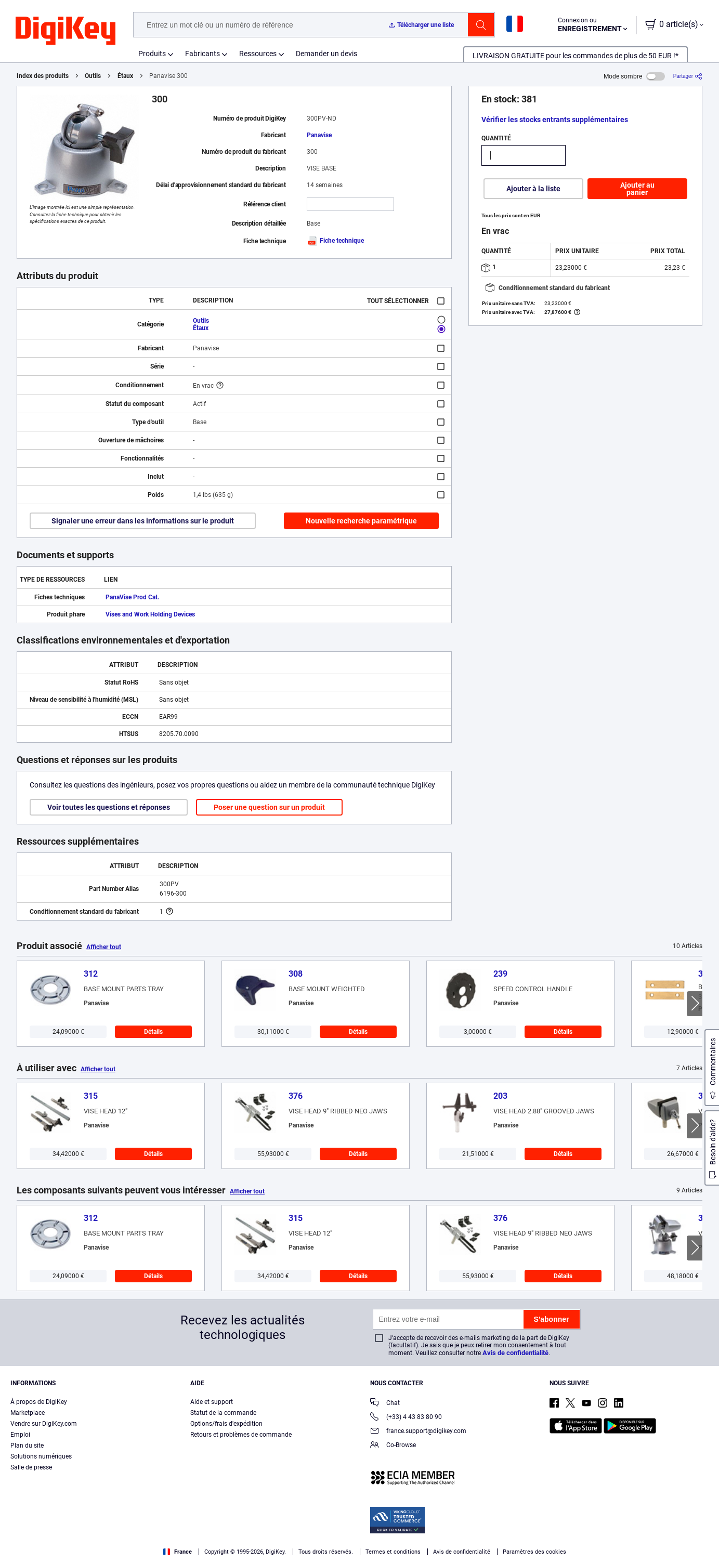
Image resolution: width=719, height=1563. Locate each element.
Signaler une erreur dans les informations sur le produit (142, 521)
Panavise (319, 135)
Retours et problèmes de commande (241, 1434)
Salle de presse (31, 1467)
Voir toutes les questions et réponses (108, 807)
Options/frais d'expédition (226, 1423)
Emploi (20, 1434)
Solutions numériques (41, 1456)
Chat (385, 1404)
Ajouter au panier (637, 188)
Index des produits (43, 76)
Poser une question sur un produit (269, 807)
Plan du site (27, 1445)
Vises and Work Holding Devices (150, 614)
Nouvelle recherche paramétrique (361, 521)
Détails (153, 1031)
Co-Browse (393, 1446)
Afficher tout (103, 947)
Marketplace (27, 1412)
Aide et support (211, 1402)
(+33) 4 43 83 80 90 (406, 1418)
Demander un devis (326, 53)
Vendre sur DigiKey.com (43, 1423)
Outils (93, 76)
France (177, 1551)
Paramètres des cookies (534, 1551)
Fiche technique (335, 240)
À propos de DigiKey (38, 1402)
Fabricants (202, 53)
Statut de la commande (223, 1412)
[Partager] (687, 76)
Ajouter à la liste (533, 189)
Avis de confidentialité (515, 1353)
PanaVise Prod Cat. (132, 597)
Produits (152, 53)
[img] (65, 31)
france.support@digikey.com (418, 1432)
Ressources (258, 53)
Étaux (125, 76)
